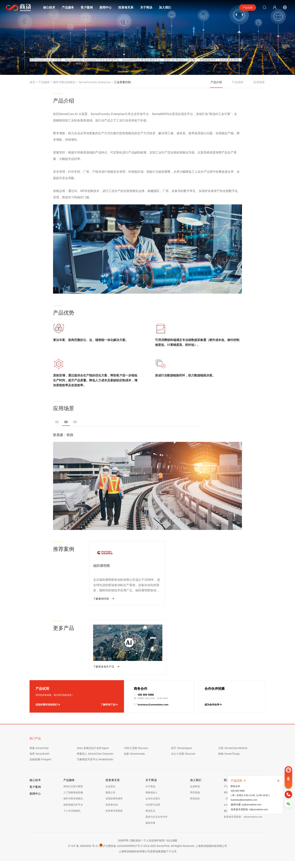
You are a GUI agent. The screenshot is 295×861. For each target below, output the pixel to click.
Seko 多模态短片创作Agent (93, 747)
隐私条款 (136, 839)
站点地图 (172, 839)
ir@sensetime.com (258, 809)
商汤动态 (195, 798)
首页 (32, 82)
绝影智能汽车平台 (73, 804)
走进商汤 (195, 785)
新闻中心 (106, 7)
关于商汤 (146, 7)
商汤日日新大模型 (73, 785)
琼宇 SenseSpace (181, 747)
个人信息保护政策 (153, 839)
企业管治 (110, 785)
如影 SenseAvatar (134, 752)
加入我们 (165, 7)
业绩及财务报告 (114, 798)
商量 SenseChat (39, 747)
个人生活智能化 (72, 810)
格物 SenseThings (229, 752)
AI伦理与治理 (152, 804)
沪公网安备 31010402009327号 (119, 845)
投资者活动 (112, 804)
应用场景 (259, 82)
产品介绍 (216, 84)
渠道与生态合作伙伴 (156, 816)
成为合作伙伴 (213, 704)
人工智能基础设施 (73, 791)
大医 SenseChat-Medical (232, 747)
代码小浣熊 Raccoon (136, 747)
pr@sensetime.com (251, 804)
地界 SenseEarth (39, 752)
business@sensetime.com (151, 703)
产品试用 (247, 7)
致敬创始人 (151, 791)
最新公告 (110, 791)
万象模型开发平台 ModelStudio (95, 758)
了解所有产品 (109, 704)
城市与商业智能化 (64, 82)
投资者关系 (125, 7)
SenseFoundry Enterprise (95, 82)
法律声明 (123, 839)
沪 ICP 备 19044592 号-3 (82, 845)
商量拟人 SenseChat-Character (95, 752)
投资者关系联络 (114, 810)
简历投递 (195, 791)
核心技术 (49, 7)
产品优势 (237, 82)
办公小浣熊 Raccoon (183, 752)
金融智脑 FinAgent (40, 758)
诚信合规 (150, 822)
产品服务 (68, 7)
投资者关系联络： (243, 816)
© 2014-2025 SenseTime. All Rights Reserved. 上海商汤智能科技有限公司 (184, 845)
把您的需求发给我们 (48, 704)
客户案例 (87, 7)
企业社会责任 (152, 798)
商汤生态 (150, 810)
